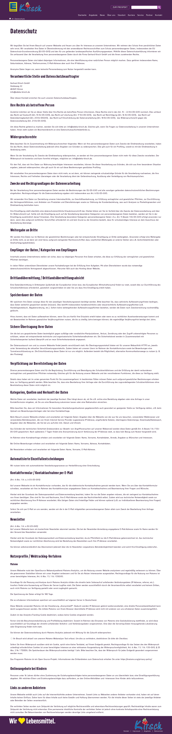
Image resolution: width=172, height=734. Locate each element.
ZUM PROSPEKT (120, 7)
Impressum (136, 731)
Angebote (147, 731)
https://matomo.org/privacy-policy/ (136, 659)
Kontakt (126, 731)
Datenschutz (20, 19)
